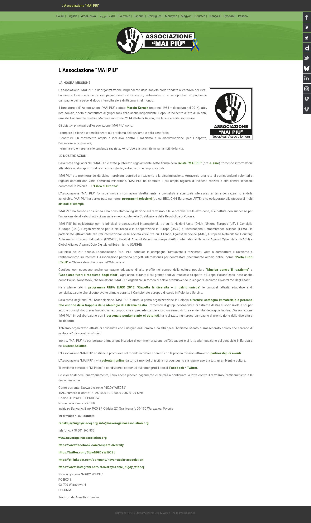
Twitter (192, 368)
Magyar (186, 16)
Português (155, 16)
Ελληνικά (124, 16)
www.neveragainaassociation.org (82, 438)
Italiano (243, 16)
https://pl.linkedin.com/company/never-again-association (100, 460)
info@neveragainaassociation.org (124, 423)
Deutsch (200, 16)
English (73, 16)
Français (215, 16)
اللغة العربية (107, 16)
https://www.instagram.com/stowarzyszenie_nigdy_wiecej (101, 467)
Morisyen (171, 16)
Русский (229, 16)
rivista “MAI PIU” (190, 163)
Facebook (176, 368)
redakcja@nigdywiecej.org (78, 423)
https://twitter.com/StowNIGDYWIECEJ (86, 452)
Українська (88, 16)
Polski (60, 16)
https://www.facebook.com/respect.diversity (91, 445)
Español (139, 16)
